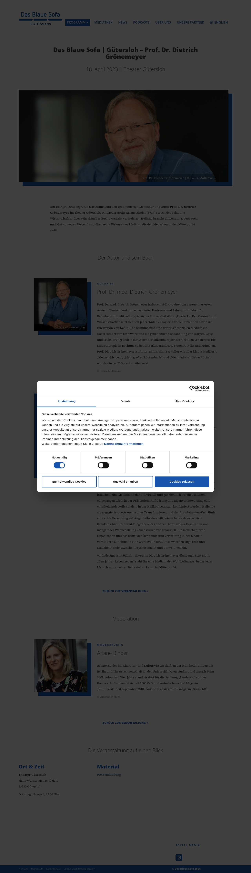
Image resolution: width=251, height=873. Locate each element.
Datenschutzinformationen (124, 443)
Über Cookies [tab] (184, 401)
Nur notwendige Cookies (69, 481)
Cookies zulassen (182, 481)
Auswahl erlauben (125, 481)
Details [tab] (125, 401)
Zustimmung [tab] (67, 401)
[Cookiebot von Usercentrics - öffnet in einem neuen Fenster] (192, 388)
